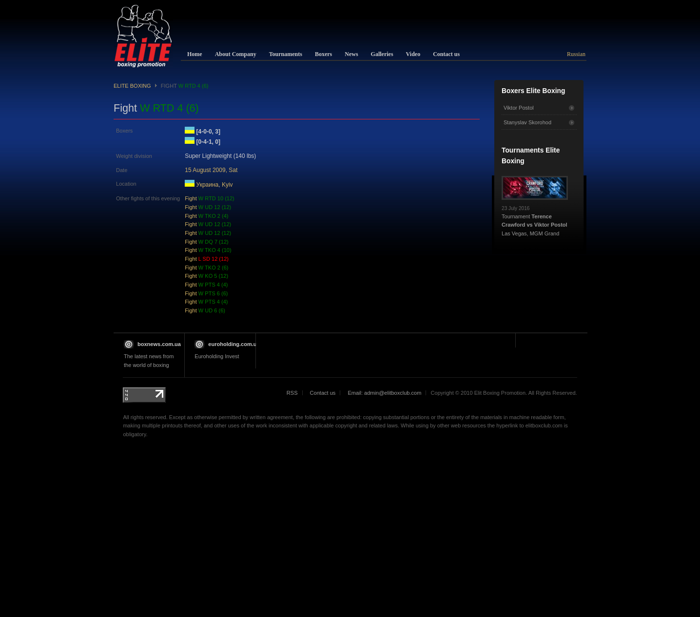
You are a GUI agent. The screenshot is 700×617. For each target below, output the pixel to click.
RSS (292, 393)
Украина (207, 184)
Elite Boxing (132, 86)
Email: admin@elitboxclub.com (384, 393)
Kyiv (227, 184)
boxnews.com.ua (159, 344)
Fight (209, 198)
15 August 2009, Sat (211, 170)
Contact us (323, 393)
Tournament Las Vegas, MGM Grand (535, 218)
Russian (576, 54)
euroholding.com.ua (233, 344)
